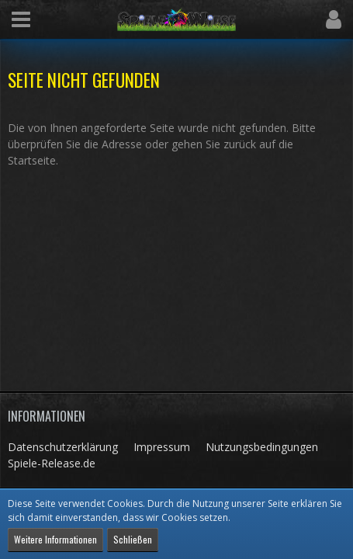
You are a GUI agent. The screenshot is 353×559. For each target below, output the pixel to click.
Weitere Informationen (55, 539)
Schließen (132, 539)
